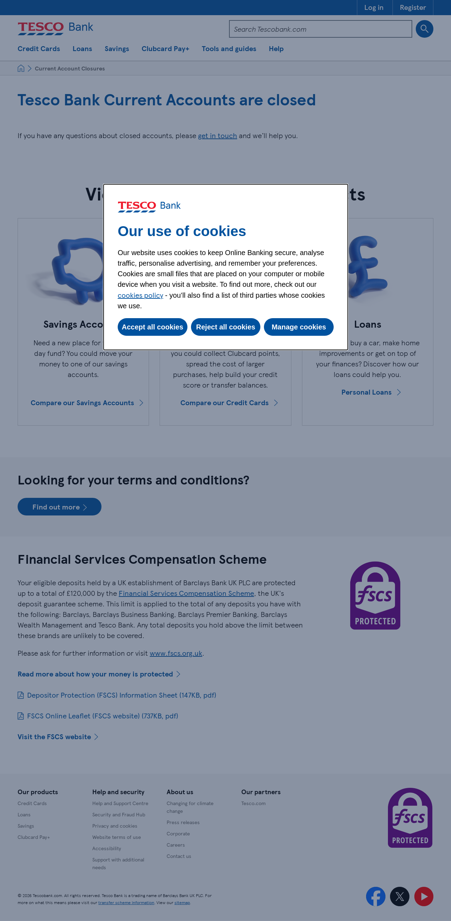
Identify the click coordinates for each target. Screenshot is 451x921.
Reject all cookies (225, 327)
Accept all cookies (153, 327)
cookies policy (140, 295)
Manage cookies (299, 327)
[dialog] (226, 267)
